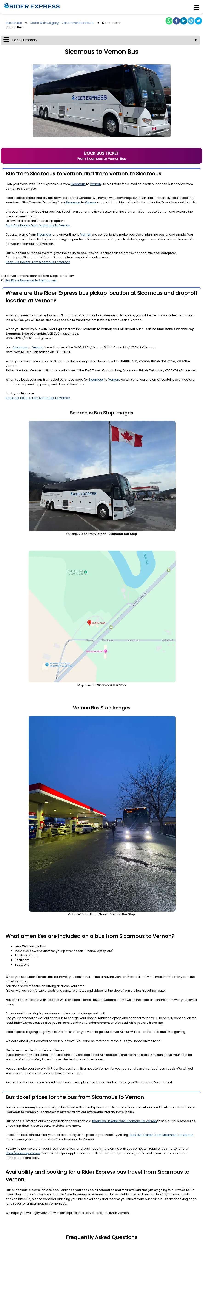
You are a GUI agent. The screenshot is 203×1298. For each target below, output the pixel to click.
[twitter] (198, 21)
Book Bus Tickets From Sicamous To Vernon (38, 225)
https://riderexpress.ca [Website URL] (23, 1153)
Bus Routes (14, 23)
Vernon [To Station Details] (95, 184)
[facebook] (176, 21)
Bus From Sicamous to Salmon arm (31, 280)
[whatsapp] (169, 21)
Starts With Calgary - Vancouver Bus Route (62, 23)
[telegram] (191, 21)
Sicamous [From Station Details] (78, 184)
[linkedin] (183, 21)
